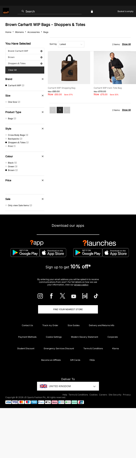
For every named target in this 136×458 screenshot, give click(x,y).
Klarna (115, 348)
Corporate (112, 337)
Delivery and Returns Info (101, 325)
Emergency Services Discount (59, 348)
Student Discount (25, 348)
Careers (103, 394)
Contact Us (27, 325)
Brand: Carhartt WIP (25, 51)
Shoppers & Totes (25, 63)
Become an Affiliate (51, 360)
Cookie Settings (54, 337)
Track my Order (50, 325)
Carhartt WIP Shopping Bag (61, 88)
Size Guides (74, 325)
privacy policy (81, 284)
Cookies (93, 394)
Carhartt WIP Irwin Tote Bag (108, 88)
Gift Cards (75, 360)
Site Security (115, 394)
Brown (25, 57)
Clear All (12, 70)
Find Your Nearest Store (68, 309)
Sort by (53, 44)
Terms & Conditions (93, 348)
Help (65, 394)
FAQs (92, 360)
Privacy (127, 394)
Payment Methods (27, 337)
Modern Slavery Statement (84, 337)
